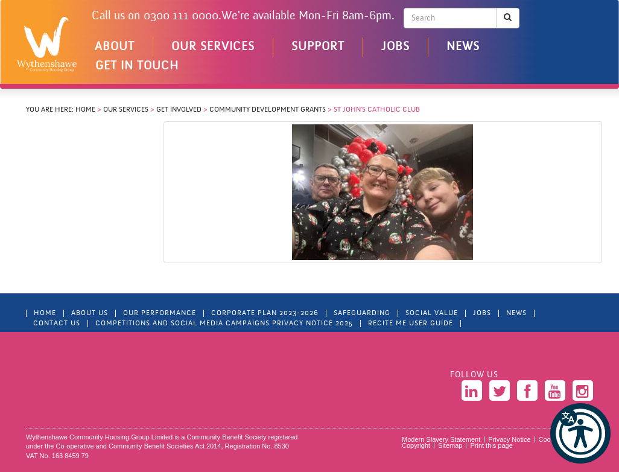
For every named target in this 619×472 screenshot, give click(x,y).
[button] (580, 433)
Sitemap (450, 445)
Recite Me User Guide (410, 323)
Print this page (491, 445)
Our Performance (159, 313)
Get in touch (137, 66)
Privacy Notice (509, 439)
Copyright (416, 445)
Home (85, 109)
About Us (89, 313)
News (463, 47)
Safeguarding (362, 313)
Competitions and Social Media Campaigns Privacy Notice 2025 (224, 323)
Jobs (395, 47)
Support (317, 47)
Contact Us (56, 323)
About (115, 47)
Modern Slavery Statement (441, 439)
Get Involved (179, 109)
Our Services (213, 47)
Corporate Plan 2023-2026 (265, 313)
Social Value (431, 313)
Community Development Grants (267, 109)
